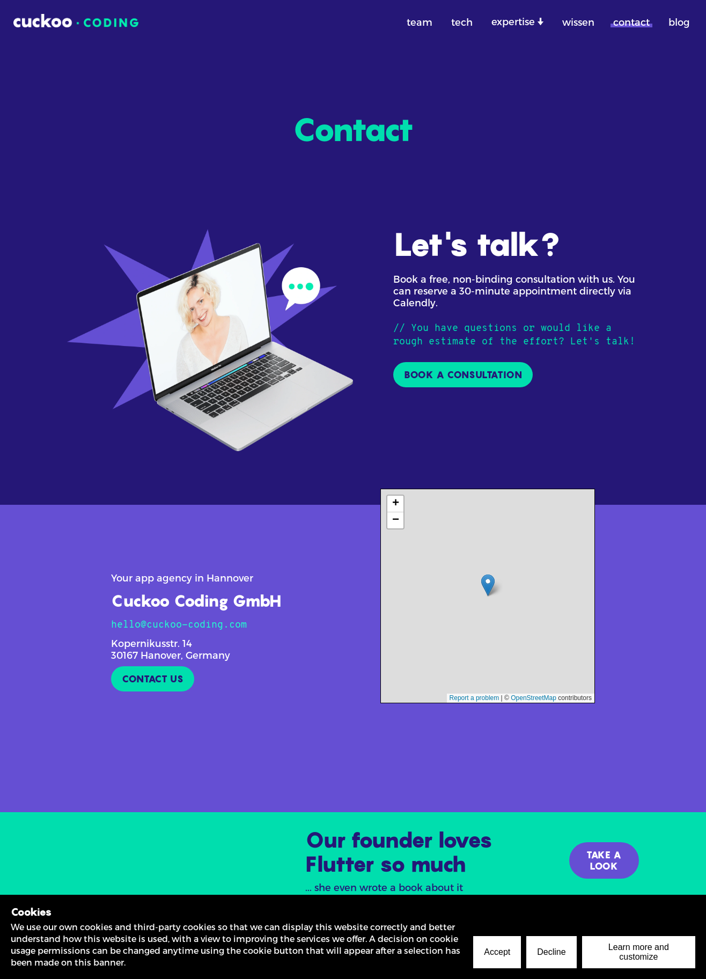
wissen (578, 21)
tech (462, 21)
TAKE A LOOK (604, 860)
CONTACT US (152, 678)
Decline (551, 951)
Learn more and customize (638, 952)
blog (679, 21)
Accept (497, 951)
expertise (514, 21)
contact (631, 21)
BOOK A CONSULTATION (463, 374)
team (419, 21)
